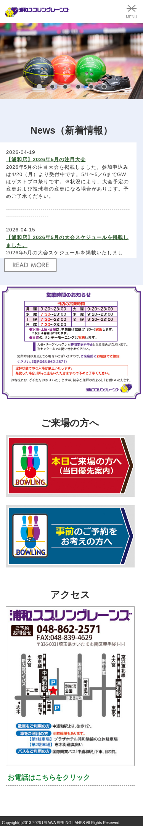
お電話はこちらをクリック (49, 777)
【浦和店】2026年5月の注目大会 (46, 159)
